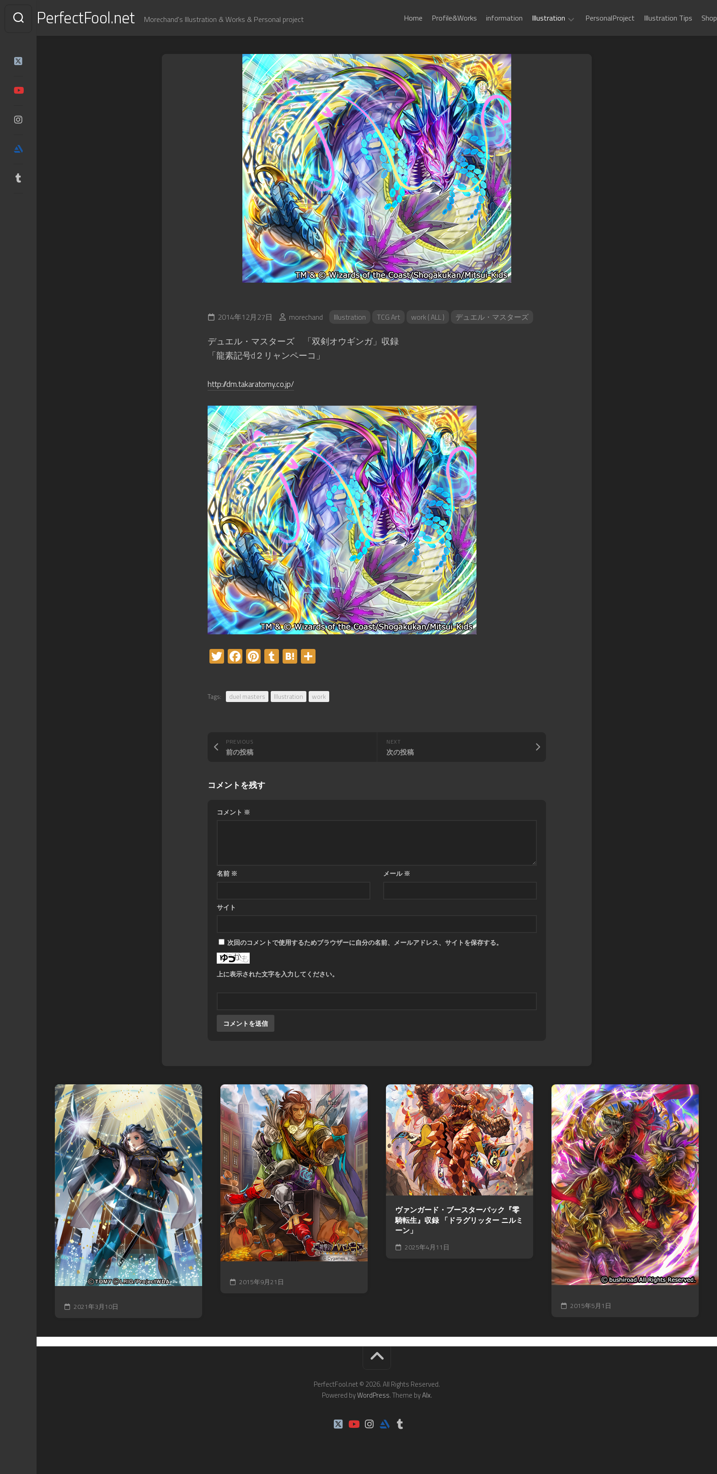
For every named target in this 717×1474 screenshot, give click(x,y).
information (486, 17)
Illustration (530, 18)
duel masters (247, 698)
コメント (233, 814)
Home (394, 17)
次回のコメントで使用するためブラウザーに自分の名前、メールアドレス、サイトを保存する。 (365, 944)
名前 (227, 875)
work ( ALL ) (429, 318)
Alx (426, 1397)
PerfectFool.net (106, 18)
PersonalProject (591, 17)
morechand (306, 318)
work (319, 698)
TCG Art (389, 318)
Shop (691, 17)
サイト (226, 909)
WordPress (373, 1397)
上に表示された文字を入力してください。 (277, 976)
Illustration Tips (650, 17)
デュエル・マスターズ (494, 318)
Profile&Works (436, 17)
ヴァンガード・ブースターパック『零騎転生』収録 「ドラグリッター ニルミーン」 (459, 1222)
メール (396, 875)
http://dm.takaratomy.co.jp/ (258, 385)
